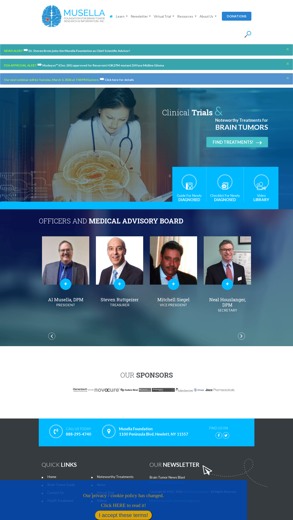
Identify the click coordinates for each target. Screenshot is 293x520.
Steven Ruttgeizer (119, 302)
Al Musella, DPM (65, 302)
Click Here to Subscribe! (167, 482)
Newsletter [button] (139, 16)
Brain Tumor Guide (61, 485)
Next (241, 336)
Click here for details (117, 79)
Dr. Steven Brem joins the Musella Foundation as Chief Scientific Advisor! (76, 50)
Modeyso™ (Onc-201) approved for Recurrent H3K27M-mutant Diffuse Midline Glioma (100, 65)
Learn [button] (120, 16)
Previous (51, 336)
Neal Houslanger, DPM (227, 305)
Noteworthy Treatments (115, 477)
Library (261, 197)
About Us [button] (207, 16)
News (101, 485)
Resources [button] (185, 16)
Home (51, 477)
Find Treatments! (237, 142)
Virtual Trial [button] (163, 16)
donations (236, 16)
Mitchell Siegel (173, 302)
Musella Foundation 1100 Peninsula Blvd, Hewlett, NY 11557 (153, 431)
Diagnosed (189, 197)
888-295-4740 (79, 431)
